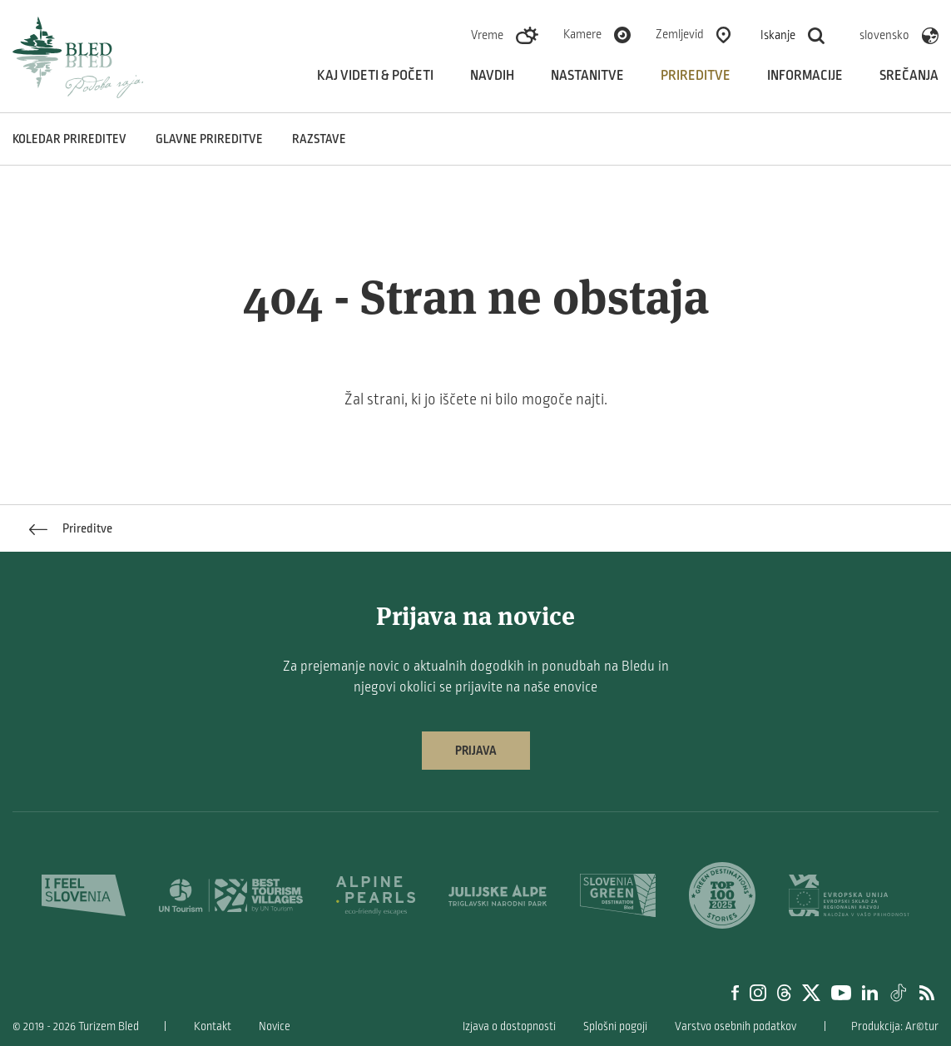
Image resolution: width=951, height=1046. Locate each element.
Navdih (492, 75)
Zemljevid (680, 34)
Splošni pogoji (615, 1026)
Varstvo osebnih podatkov (735, 1026)
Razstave (319, 139)
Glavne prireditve (209, 139)
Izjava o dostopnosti (509, 1026)
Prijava (476, 750)
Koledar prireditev (69, 139)
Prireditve (696, 75)
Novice (274, 1026)
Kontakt (212, 1026)
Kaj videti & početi (375, 75)
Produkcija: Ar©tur (895, 1026)
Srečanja (909, 75)
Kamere (582, 34)
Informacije (805, 75)
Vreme (487, 35)
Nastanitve (587, 75)
